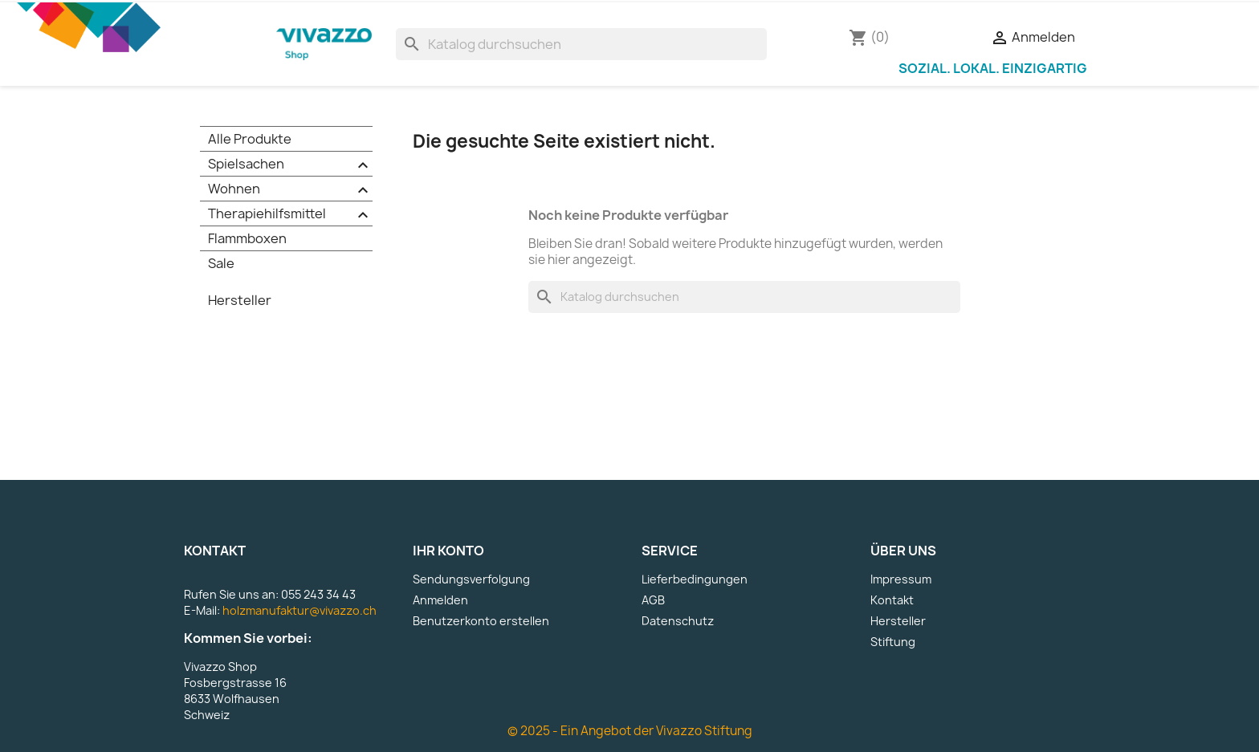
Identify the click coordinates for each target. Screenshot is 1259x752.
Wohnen (290, 190)
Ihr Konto (448, 550)
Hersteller (239, 300)
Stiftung (892, 641)
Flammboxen (247, 238)
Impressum (900, 579)
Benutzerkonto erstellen (481, 620)
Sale (221, 263)
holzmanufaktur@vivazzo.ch (299, 610)
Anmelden (440, 600)
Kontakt (892, 600)
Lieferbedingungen (695, 579)
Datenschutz (678, 620)
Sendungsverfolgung (471, 579)
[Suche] (581, 44)
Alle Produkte (249, 139)
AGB (653, 600)
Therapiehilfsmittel (290, 215)
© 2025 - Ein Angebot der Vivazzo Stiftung (629, 730)
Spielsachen (290, 165)
